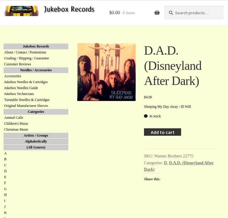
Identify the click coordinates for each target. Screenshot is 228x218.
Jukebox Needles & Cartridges (26, 82)
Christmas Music (16, 129)
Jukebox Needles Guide (21, 88)
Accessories (12, 76)
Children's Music (16, 123)
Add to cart (163, 132)
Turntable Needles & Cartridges (27, 100)
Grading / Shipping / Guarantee (26, 58)
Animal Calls (13, 118)
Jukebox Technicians (19, 94)
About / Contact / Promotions (25, 52)
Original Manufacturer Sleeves (26, 106)
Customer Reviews (17, 64)
